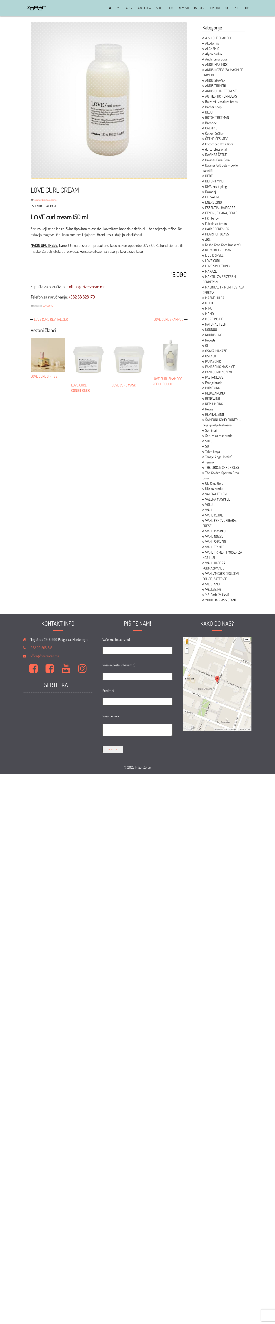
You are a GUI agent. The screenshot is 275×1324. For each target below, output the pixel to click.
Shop (159, 8)
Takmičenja (212, 451)
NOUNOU (211, 329)
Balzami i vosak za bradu (221, 101)
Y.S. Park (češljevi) (217, 594)
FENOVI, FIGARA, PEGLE (221, 213)
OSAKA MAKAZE (216, 351)
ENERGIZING (213, 202)
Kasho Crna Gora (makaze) (222, 245)
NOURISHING (213, 335)
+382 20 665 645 (41, 648)
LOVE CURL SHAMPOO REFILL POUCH (169, 378)
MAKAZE (211, 271)
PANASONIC (213, 361)
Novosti (184, 8)
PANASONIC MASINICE (220, 366)
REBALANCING (215, 393)
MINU (208, 308)
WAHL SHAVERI (215, 541)
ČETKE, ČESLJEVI (217, 138)
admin (53, 199)
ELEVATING (212, 197)
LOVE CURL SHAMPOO (168, 319)
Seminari (211, 430)
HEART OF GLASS (217, 234)
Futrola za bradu (216, 223)
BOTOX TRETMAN (217, 117)
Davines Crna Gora (217, 160)
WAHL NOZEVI (214, 536)
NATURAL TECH (215, 324)
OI (206, 345)
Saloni (129, 8)
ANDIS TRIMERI (215, 85)
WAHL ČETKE (214, 515)
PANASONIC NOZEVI (218, 372)
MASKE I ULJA (214, 298)
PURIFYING (212, 388)
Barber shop (213, 107)
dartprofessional (216, 149)
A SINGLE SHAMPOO (218, 38)
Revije (209, 409)
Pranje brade (213, 382)
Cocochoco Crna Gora (219, 144)
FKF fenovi (212, 218)
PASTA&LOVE (214, 377)
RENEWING (212, 398)
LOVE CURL (48, 305)
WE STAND (212, 584)
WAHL (209, 510)
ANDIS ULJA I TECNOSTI (221, 91)
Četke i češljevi (214, 133)
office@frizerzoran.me (44, 656)
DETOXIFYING (214, 181)
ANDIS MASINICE (216, 64)
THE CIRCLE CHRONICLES (222, 467)
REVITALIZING (214, 414)
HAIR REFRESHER (217, 229)
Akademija (144, 8)
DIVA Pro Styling (216, 186)
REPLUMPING (214, 404)
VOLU (209, 504)
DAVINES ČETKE (216, 154)
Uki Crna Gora (214, 483)
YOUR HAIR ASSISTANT (221, 600)
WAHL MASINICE (216, 531)
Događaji (210, 192)
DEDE (209, 176)
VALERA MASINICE (217, 499)
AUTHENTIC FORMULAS (221, 96)
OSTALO (210, 356)
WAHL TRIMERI (215, 547)
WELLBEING (213, 589)
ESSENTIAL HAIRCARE (220, 207)
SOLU (208, 441)
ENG (236, 8)
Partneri (199, 8)
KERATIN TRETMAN (218, 250)
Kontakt (215, 8)
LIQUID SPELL (214, 255)
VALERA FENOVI (216, 494)
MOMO (209, 313)
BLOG (171, 8)
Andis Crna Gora (216, 59)
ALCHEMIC (212, 48)
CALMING (211, 128)
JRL (207, 239)
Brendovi (211, 123)
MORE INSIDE (214, 319)
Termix (209, 462)
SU (207, 446)
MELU (209, 303)
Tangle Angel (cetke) (218, 457)
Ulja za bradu (214, 488)
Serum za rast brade (218, 435)
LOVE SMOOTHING (217, 266)
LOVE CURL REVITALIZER (51, 319)
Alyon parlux (213, 54)
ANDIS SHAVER (215, 80)
